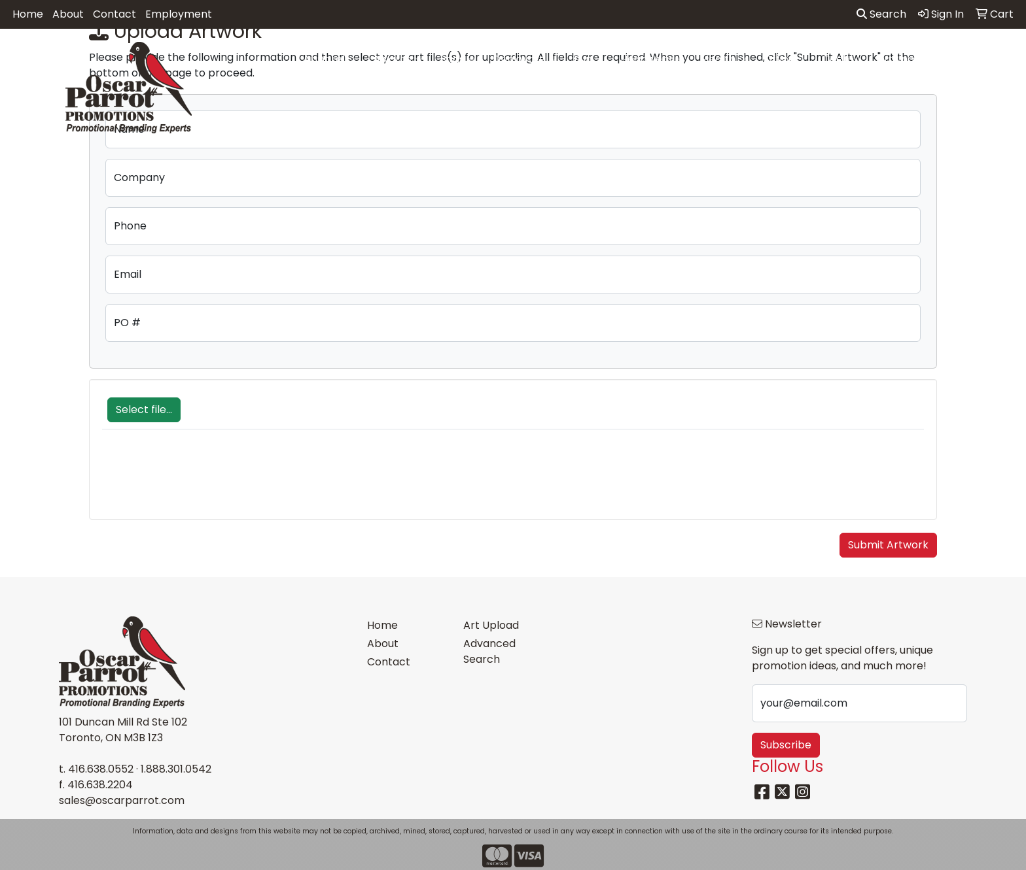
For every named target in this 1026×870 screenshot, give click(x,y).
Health (724, 59)
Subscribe (785, 744)
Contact (114, 14)
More (961, 59)
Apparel (329, 59)
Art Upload (491, 625)
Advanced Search (489, 651)
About (68, 14)
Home (27, 14)
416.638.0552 (100, 769)
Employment (178, 14)
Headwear (652, 59)
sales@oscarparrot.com (122, 800)
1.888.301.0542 (176, 769)
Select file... (144, 409)
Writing (901, 59)
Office (785, 59)
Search (881, 14)
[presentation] (201, 481)
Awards (398, 59)
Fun (588, 59)
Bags (458, 59)
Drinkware (525, 59)
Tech (841, 59)
